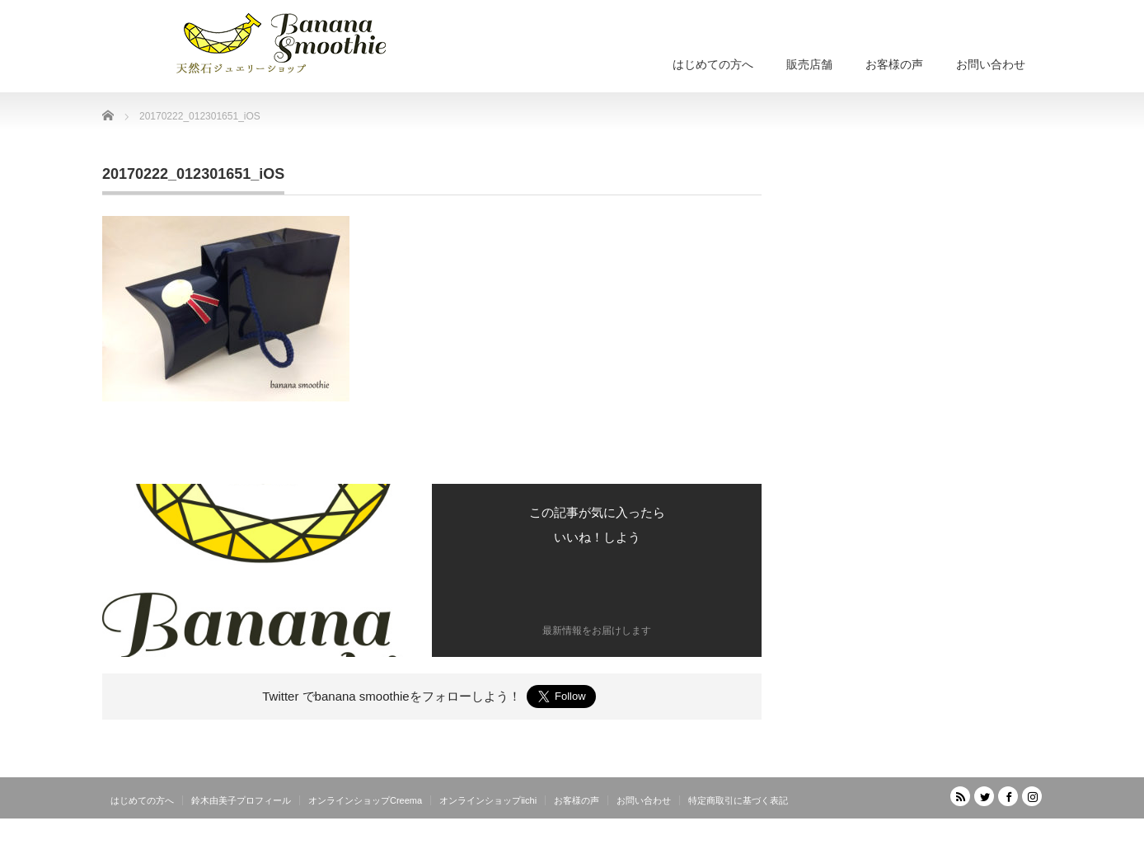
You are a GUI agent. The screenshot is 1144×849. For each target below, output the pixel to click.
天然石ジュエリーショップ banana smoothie (943, 836)
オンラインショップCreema (365, 800)
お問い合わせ (990, 64)
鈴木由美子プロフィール (241, 800)
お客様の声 (894, 64)
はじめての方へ (713, 64)
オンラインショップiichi (488, 800)
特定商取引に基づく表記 (738, 800)
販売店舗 (809, 64)
